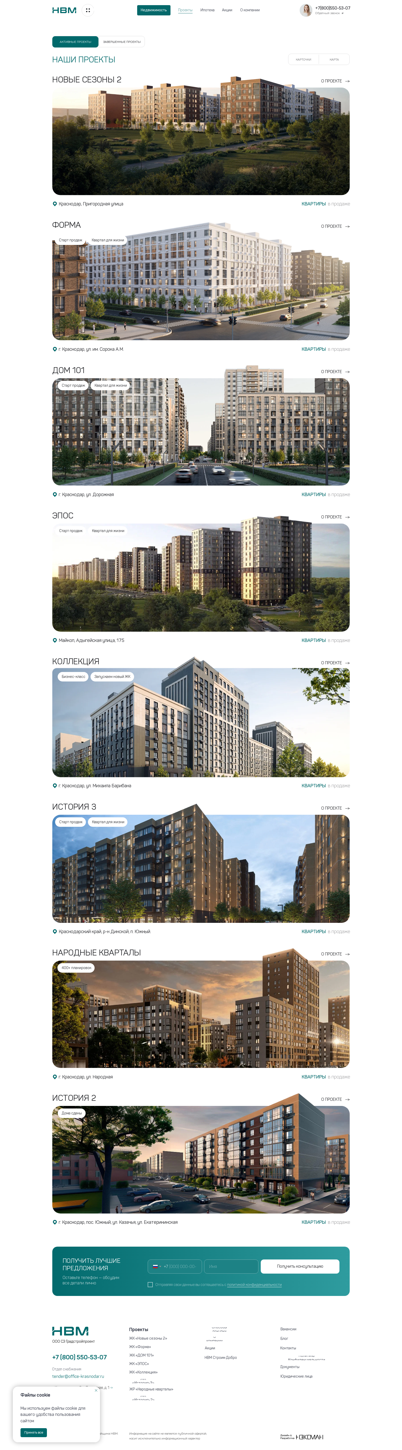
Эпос (62, 515)
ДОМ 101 (68, 370)
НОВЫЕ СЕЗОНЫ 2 (87, 79)
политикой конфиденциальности (254, 1285)
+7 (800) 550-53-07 (79, 1357)
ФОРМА (66, 225)
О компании (250, 10)
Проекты (185, 10)
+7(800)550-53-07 (332, 8)
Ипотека (207, 10)
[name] (231, 1266)
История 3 (74, 807)
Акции (227, 10)
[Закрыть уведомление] (96, 1390)
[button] (305, 10)
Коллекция (75, 661)
